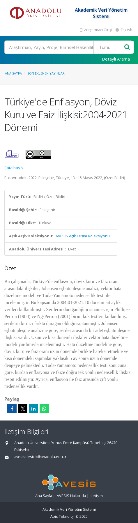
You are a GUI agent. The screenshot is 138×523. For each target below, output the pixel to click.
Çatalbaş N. (14, 167)
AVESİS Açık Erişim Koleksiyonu (83, 235)
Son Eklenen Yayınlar (46, 73)
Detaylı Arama (116, 59)
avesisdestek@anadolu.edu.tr (40, 456)
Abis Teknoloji (62, 516)
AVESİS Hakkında (71, 495)
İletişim (97, 495)
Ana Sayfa (13, 73)
